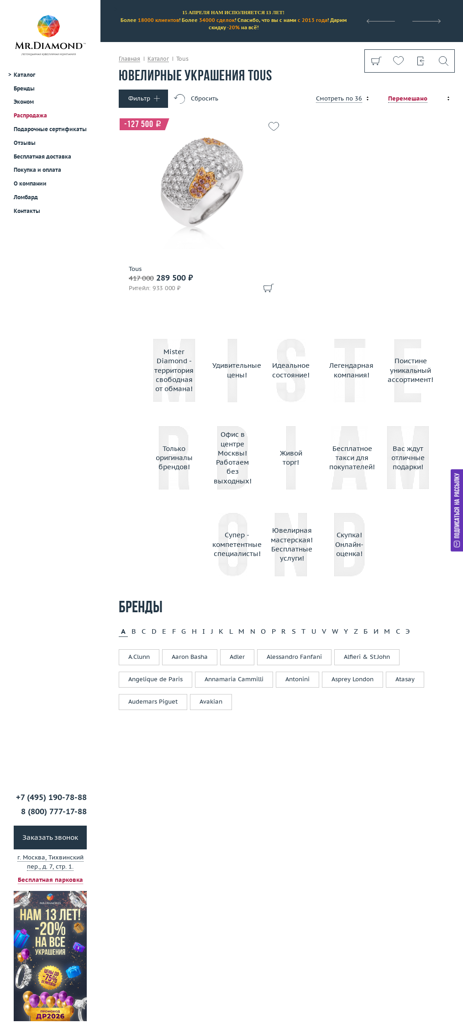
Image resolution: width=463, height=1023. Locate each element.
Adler (237, 657)
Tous (135, 269)
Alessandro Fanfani (294, 657)
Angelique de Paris (155, 679)
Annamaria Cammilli (234, 679)
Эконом (24, 101)
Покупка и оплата (37, 169)
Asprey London (352, 679)
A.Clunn (139, 657)
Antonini (297, 679)
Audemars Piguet (153, 701)
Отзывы (25, 142)
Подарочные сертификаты (50, 129)
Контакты (27, 210)
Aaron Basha (190, 657)
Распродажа (30, 115)
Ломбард (26, 197)
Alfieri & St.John (367, 657)
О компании (30, 183)
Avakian (211, 701)
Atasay (405, 679)
